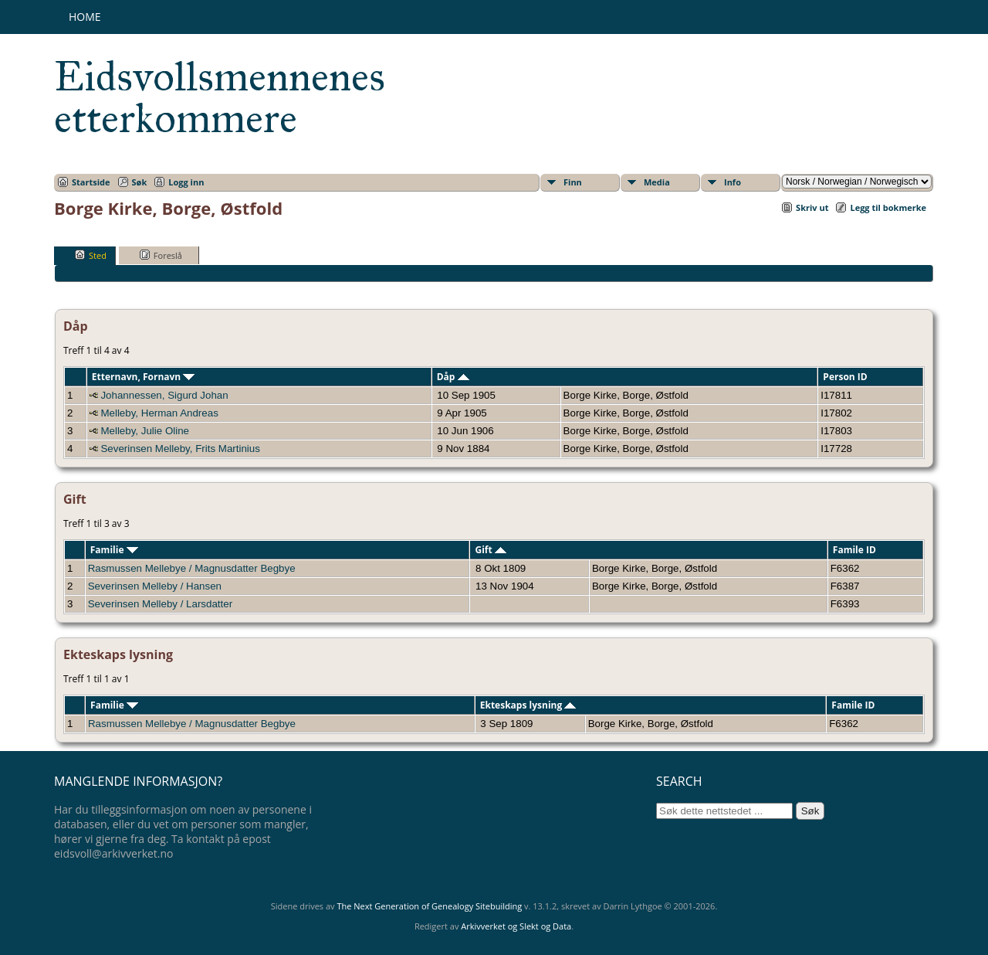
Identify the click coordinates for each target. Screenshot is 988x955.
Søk (139, 182)
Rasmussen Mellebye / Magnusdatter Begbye (192, 568)
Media (657, 182)
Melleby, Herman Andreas (159, 413)
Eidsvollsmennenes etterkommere (219, 97)
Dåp (453, 376)
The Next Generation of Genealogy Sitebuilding (429, 906)
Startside (91, 182)
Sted (91, 255)
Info (732, 182)
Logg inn (186, 182)
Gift (490, 549)
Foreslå (161, 255)
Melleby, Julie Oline (144, 431)
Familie (114, 549)
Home (85, 16)
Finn (572, 182)
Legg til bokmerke (888, 207)
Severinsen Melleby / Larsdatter (160, 604)
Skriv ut (812, 207)
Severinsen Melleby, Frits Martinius (179, 448)
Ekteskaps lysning (528, 705)
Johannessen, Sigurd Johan (164, 395)
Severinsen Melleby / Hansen (155, 586)
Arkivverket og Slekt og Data (516, 926)
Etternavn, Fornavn (143, 376)
